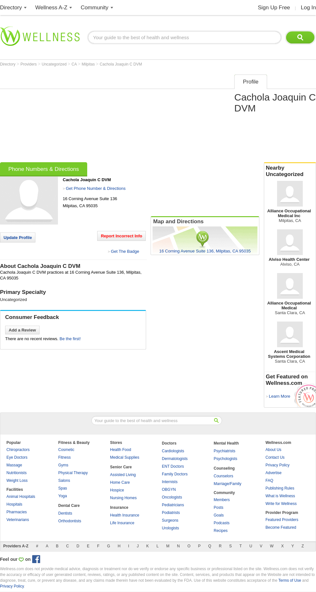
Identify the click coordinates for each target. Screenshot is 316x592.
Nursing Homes (123, 498)
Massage (14, 465)
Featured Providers (281, 519)
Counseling (224, 468)
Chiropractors (18, 449)
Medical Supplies (124, 457)
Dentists (65, 513)
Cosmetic (66, 449)
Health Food (120, 449)
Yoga (62, 496)
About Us (273, 449)
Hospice (117, 490)
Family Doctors (175, 474)
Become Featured (280, 527)
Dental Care (69, 505)
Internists (170, 482)
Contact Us (274, 457)
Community (94, 7)
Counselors (223, 476)
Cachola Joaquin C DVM (121, 64)
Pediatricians (173, 505)
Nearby (290, 171)
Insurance (119, 507)
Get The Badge (125, 251)
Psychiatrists (224, 451)
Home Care (120, 482)
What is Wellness (280, 496)
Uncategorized (55, 64)
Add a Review (22, 330)
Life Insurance (122, 523)
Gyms (63, 465)
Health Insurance (124, 515)
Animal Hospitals (20, 496)
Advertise (273, 473)
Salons (64, 480)
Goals (219, 515)
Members (222, 500)
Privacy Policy (277, 465)
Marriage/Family (227, 484)
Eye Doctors (16, 457)
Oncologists (172, 497)
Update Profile (18, 237)
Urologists (170, 528)
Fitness (64, 457)
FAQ (269, 480)
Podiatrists (171, 512)
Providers (29, 64)
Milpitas (89, 64)
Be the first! (70, 338)
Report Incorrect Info (121, 236)
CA (74, 64)
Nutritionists (16, 473)
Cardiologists (173, 451)
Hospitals (14, 504)
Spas (62, 488)
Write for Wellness (281, 503)
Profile (250, 82)
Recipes (221, 530)
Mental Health (226, 443)
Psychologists (225, 458)
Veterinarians (17, 519)
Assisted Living (123, 475)
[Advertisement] (105, 116)
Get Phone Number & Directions (95, 188)
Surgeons (170, 520)
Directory (11, 7)
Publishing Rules (279, 488)
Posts (218, 507)
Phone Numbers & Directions (43, 169)
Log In (308, 7)
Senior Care (121, 467)
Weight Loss (17, 480)
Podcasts (221, 523)
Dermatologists (175, 458)
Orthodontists (69, 521)
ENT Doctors (173, 466)
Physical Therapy (73, 473)
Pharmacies (16, 512)
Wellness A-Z (51, 7)
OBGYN (169, 489)
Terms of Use (289, 580)
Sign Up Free (274, 7)
